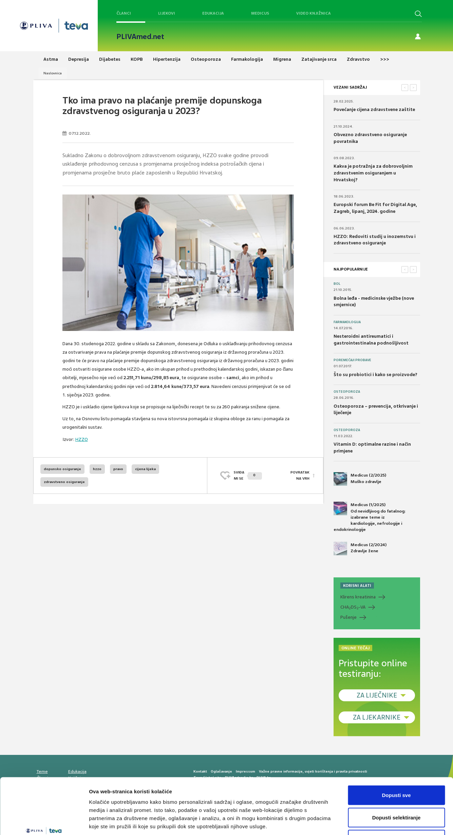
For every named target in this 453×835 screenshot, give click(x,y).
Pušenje (348, 617)
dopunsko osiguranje (62, 469)
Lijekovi (166, 13)
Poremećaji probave (352, 360)
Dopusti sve (396, 746)
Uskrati (396, 790)
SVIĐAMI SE (248, 475)
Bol (337, 284)
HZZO (81, 439)
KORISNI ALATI (357, 585)
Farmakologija (347, 322)
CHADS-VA (352, 607)
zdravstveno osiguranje (64, 482)
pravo (118, 469)
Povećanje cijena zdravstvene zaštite (374, 109)
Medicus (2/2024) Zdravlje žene (360, 548)
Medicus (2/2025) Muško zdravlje (360, 479)
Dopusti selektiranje (396, 768)
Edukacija (213, 13)
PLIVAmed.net (140, 36)
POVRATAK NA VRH (299, 475)
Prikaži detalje (351, 821)
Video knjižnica (313, 13)
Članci (123, 13)
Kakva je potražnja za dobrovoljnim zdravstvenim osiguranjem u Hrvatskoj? (373, 172)
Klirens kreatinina (358, 597)
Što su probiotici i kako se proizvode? (375, 374)
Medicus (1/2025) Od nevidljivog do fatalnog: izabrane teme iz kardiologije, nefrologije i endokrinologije (370, 517)
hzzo (97, 469)
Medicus (260, 13)
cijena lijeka (145, 469)
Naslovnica (52, 73)
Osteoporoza (347, 392)
